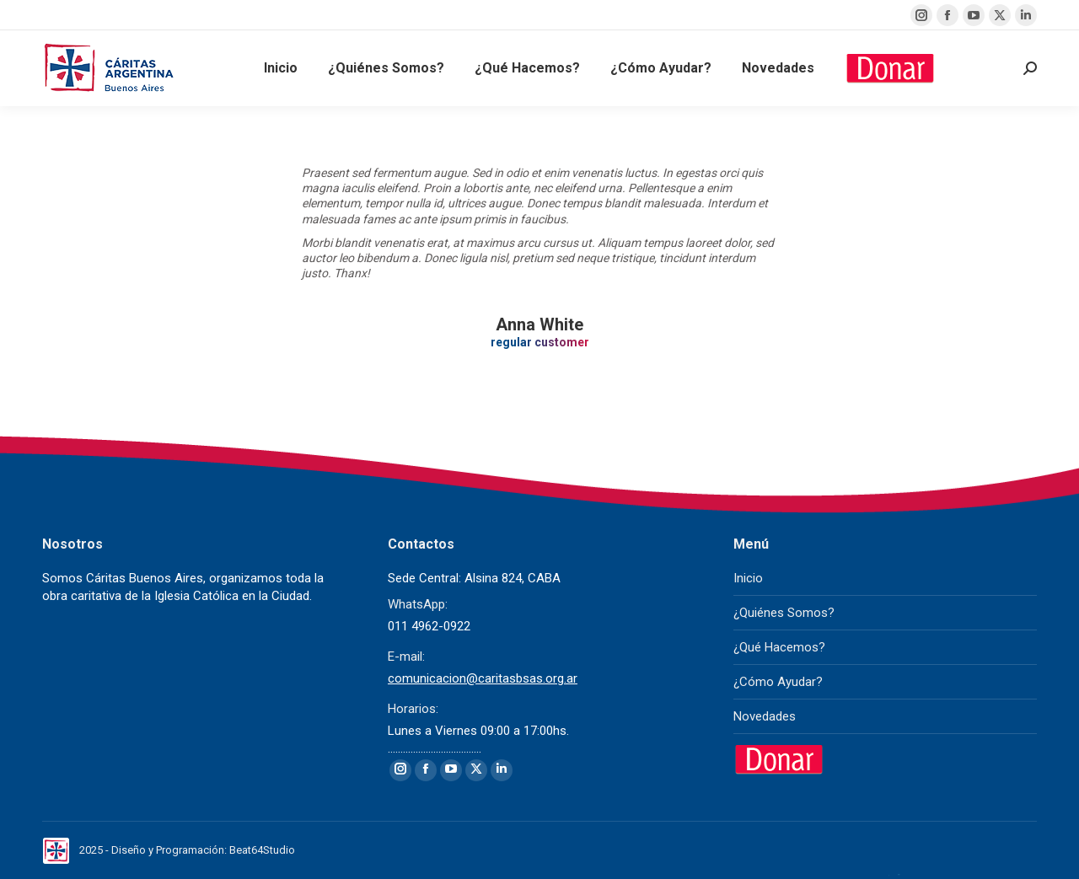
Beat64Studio (262, 850)
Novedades (764, 716)
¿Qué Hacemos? (779, 647)
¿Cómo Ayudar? (778, 681)
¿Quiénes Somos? (784, 612)
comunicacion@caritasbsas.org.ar (482, 678)
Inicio (748, 578)
